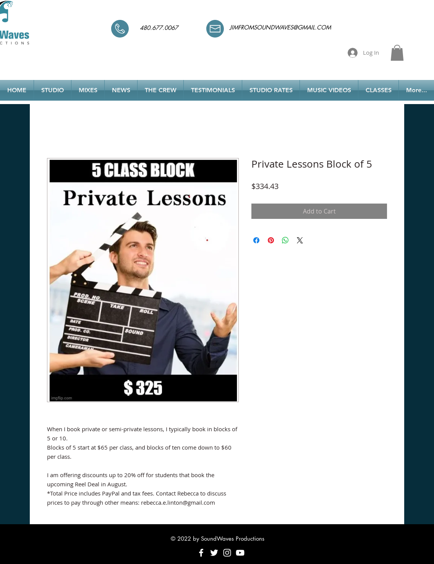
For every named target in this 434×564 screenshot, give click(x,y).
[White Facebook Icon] (201, 553)
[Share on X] (299, 240)
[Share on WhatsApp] (285, 240)
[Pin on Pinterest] (270, 240)
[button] (397, 53)
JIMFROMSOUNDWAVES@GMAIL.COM (280, 27)
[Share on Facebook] (256, 240)
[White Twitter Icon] (214, 553)
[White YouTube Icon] (240, 553)
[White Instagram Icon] (227, 553)
